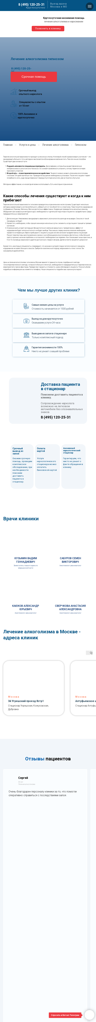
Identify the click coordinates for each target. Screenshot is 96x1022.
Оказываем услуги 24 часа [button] (46, 322)
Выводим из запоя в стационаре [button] (49, 333)
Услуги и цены (27, 144)
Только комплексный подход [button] (47, 337)
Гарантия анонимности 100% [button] (47, 347)
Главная (8, 144)
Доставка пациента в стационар (60, 386)
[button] (34, 77)
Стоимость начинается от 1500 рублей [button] (53, 308)
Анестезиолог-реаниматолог (70, 565)
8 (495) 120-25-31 (31, 4)
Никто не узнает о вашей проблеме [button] (50, 351)
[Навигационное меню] (89, 6)
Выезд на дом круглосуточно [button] (47, 318)
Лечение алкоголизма (55, 144)
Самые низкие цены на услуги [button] (48, 305)
